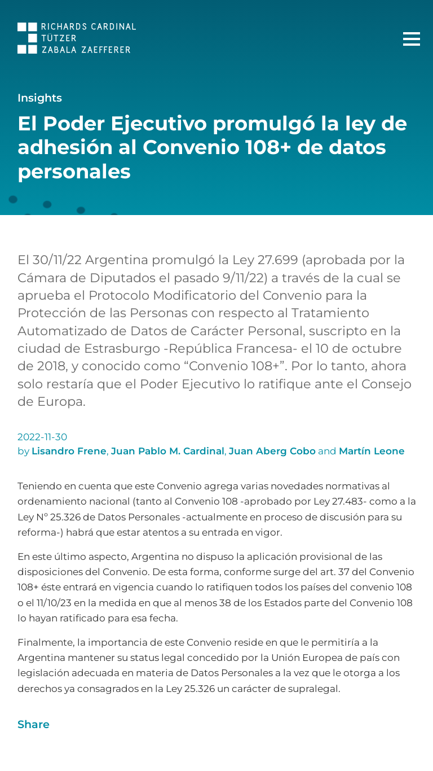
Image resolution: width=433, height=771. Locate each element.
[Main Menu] (411, 38)
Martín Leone (372, 451)
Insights (39, 97)
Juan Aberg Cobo (272, 451)
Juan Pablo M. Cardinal (167, 451)
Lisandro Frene (69, 451)
